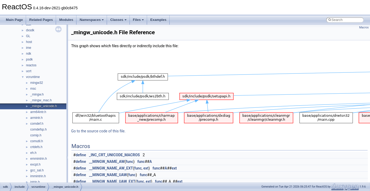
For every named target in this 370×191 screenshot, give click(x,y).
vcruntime (33, 77)
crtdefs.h (36, 147)
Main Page (14, 20)
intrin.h (35, 182)
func (129, 161)
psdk (29, 59)
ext (145, 168)
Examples (158, 20)
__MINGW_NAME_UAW (108, 175)
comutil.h (36, 141)
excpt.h (35, 164)
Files (138, 20)
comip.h (35, 135)
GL (28, 36)
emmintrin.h (38, 158)
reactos (31, 65)
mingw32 (36, 83)
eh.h (33, 153)
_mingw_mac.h (41, 100)
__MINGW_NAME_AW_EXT (111, 168)
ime (28, 48)
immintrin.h (38, 176)
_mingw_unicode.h (43, 106)
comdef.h (36, 123)
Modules (66, 20)
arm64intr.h (38, 112)
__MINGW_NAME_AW (107, 161)
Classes (118, 20)
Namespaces (92, 20)
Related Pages (41, 20)
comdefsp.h (38, 129)
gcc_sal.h (37, 170)
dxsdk (30, 30)
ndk (28, 53)
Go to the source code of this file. (98, 131)
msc (33, 88)
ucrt (28, 71)
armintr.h (36, 118)
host (29, 42)
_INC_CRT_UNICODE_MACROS (114, 155)
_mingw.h (37, 94)
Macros (364, 27)
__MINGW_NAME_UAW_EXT (112, 181)
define (81, 155)
